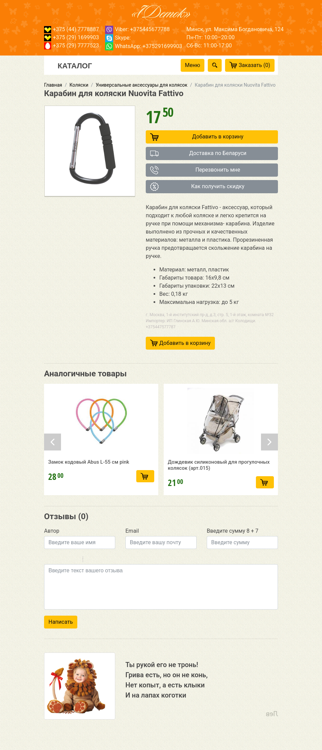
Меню (192, 65)
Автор (51, 531)
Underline (66, 560)
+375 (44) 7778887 (71, 29)
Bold (48, 560)
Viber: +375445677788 (137, 29)
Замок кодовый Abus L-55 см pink (88, 464)
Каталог (75, 65)
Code (99, 560)
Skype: (118, 38)
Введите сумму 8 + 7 (232, 531)
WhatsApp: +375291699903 (143, 46)
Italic (57, 560)
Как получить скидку (197, 186)
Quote (90, 560)
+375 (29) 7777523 (71, 45)
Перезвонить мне (195, 170)
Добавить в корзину (196, 137)
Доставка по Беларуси (198, 153)
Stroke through (75, 560)
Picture (117, 560)
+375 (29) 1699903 (71, 37)
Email (132, 531)
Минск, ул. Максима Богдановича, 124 (235, 29)
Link (108, 560)
